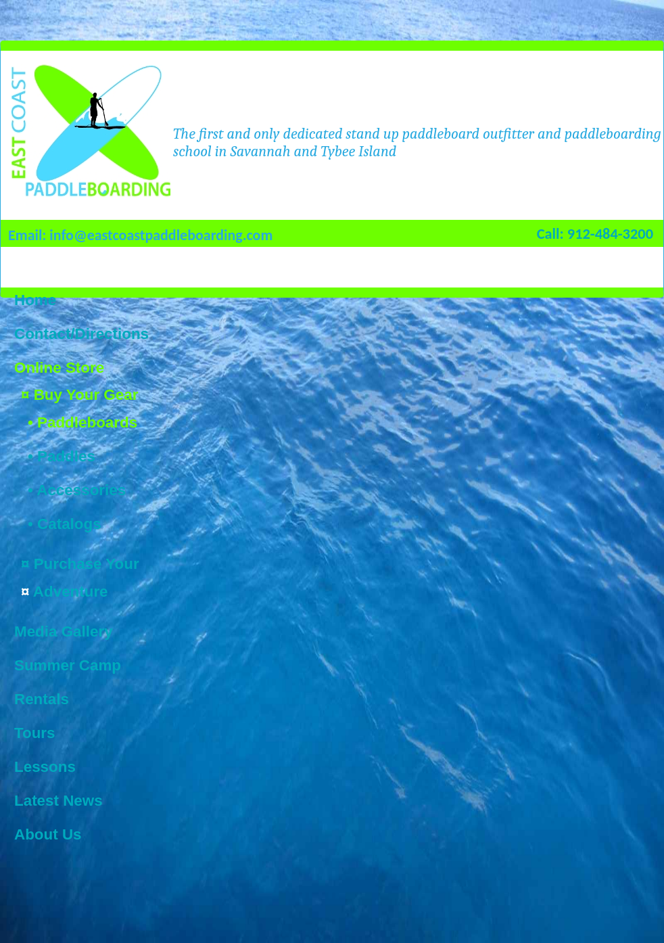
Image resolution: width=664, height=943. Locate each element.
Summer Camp (67, 665)
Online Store (59, 367)
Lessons (45, 766)
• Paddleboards (82, 422)
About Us (48, 834)
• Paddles (61, 456)
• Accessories (77, 490)
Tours (34, 732)
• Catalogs (64, 523)
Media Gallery (63, 631)
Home (35, 300)
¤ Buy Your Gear (79, 394)
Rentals (41, 699)
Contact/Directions (81, 333)
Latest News (58, 800)
